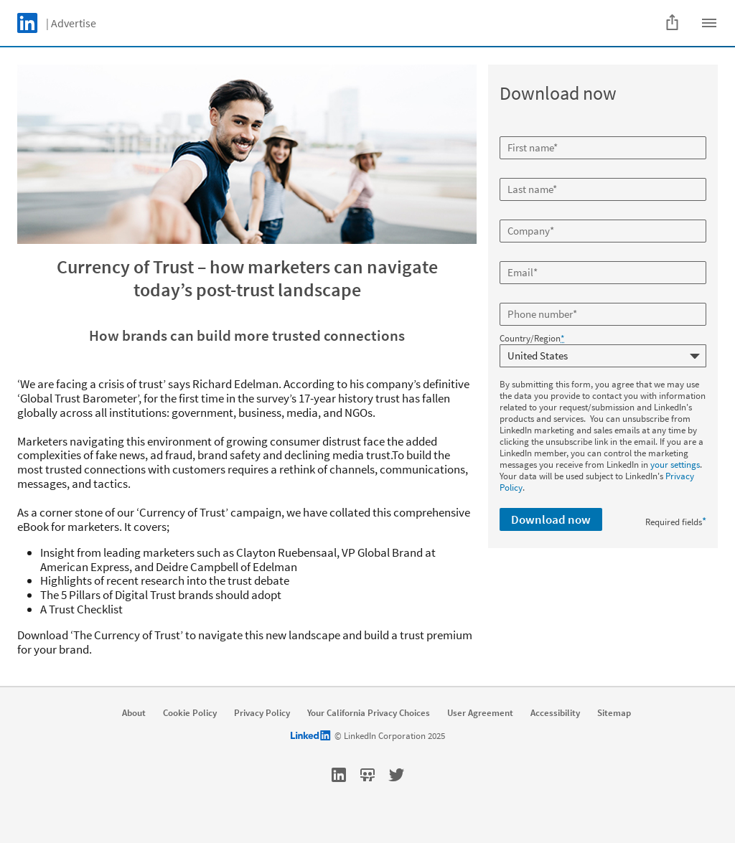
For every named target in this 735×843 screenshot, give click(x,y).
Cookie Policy (190, 713)
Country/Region (532, 338)
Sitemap (614, 713)
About (134, 713)
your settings (675, 464)
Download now (551, 519)
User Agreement (480, 713)
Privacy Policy (262, 713)
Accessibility (555, 713)
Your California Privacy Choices (368, 713)
